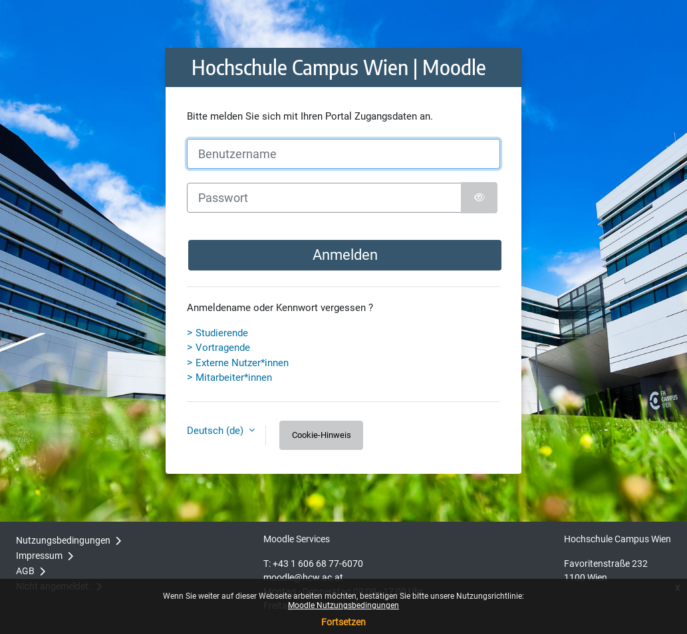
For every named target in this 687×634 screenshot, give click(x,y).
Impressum (39, 555)
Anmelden (345, 254)
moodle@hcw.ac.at (303, 577)
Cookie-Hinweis (321, 435)
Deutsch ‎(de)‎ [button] (216, 431)
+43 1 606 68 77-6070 (318, 563)
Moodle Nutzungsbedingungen (343, 605)
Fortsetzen (343, 622)
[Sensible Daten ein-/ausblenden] (479, 197)
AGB (25, 571)
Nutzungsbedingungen (63, 540)
